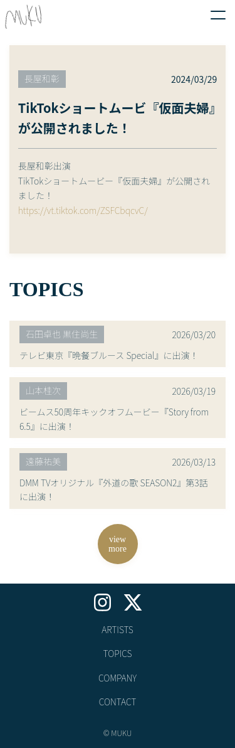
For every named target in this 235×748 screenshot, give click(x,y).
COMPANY (117, 677)
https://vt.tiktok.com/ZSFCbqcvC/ (83, 210)
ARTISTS (117, 629)
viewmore (117, 544)
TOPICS (117, 653)
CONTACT (118, 701)
